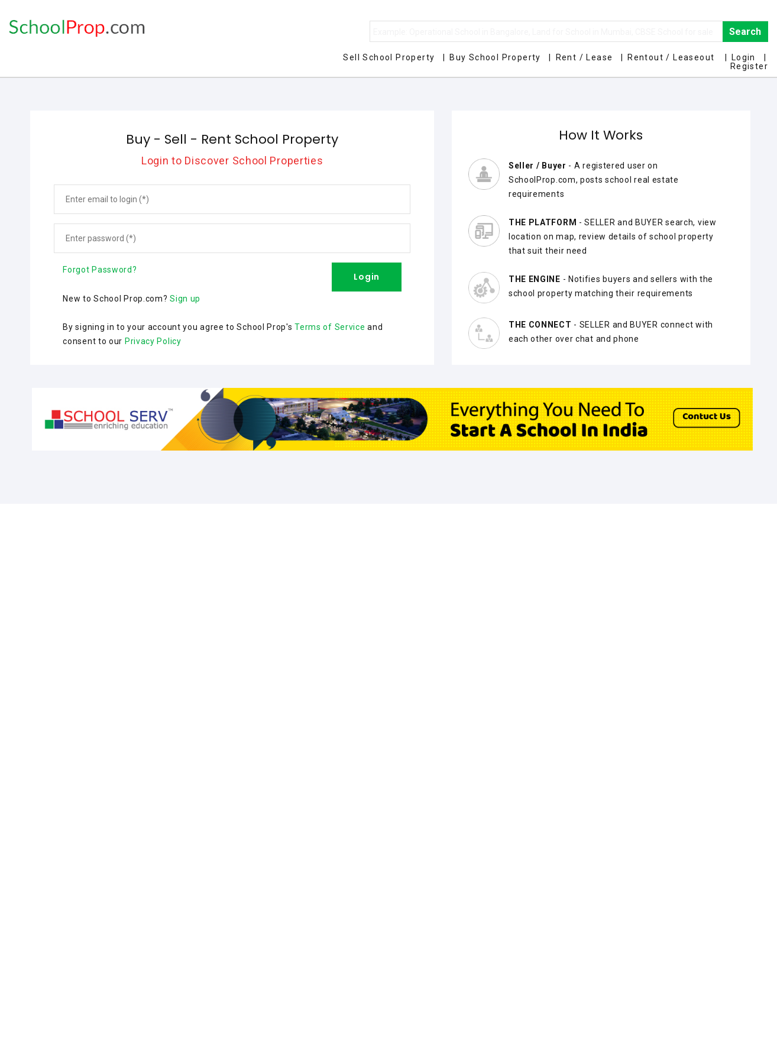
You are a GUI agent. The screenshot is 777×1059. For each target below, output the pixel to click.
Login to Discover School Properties (232, 160)
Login (743, 57)
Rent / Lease (584, 57)
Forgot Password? (100, 269)
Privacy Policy (153, 341)
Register (749, 66)
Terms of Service (329, 327)
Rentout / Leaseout (670, 57)
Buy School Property (495, 57)
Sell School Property (389, 57)
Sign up (185, 298)
